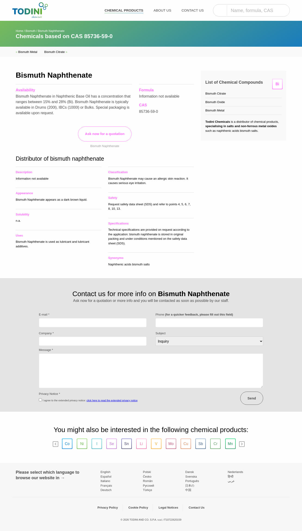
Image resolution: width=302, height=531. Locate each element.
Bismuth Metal (26, 52)
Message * (46, 350)
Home (19, 31)
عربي (231, 481)
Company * (46, 333)
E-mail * (44, 314)
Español (106, 476)
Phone (194, 314)
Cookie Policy (138, 507)
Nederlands (235, 472)
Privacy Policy (108, 507)
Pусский (148, 485)
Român (148, 481)
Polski (147, 472)
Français (106, 485)
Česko (147, 476)
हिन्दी (230, 476)
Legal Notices (168, 507)
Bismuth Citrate (55, 52)
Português (192, 481)
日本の (189, 485)
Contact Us (193, 10)
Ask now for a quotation (105, 134)
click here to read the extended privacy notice (112, 400)
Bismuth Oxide (215, 102)
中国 (188, 490)
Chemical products (124, 10)
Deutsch (106, 490)
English (106, 472)
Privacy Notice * (49, 394)
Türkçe (147, 490)
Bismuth (30, 31)
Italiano (105, 481)
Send (251, 398)
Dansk (189, 472)
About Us (162, 10)
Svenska (191, 476)
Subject (160, 333)
